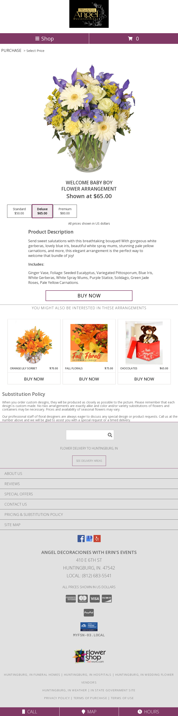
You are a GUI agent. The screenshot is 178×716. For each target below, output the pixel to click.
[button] (89, 626)
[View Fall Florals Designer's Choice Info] (89, 343)
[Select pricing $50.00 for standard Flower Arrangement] (19, 211)
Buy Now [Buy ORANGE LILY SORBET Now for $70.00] (34, 379)
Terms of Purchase (90, 698)
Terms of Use (122, 698)
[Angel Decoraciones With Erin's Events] (89, 26)
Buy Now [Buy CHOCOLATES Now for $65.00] (144, 379)
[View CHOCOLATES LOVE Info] (144, 342)
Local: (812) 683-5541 (89, 576)
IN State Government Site (113, 690)
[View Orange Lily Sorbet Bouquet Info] (33, 343)
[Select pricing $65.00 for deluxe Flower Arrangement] (42, 211)
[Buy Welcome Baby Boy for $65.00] (89, 295)
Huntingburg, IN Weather (64, 690)
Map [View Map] (89, 712)
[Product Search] (90, 435)
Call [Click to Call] (29, 712)
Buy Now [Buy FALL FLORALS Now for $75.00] (89, 379)
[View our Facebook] (81, 540)
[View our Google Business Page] (89, 540)
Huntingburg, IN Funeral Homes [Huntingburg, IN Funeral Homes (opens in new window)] (32, 675)
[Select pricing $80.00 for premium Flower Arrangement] (65, 211)
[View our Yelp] (97, 540)
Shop (44, 38)
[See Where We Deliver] (89, 460)
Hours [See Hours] (148, 712)
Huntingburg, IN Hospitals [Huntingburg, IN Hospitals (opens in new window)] (88, 675)
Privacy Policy (57, 698)
